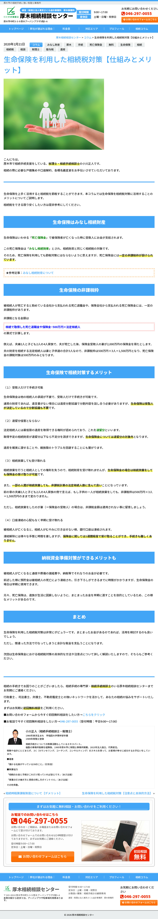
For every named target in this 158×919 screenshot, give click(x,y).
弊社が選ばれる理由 (41, 29)
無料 (111, 44)
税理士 (36, 49)
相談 (22, 49)
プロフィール (116, 29)
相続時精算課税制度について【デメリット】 (34, 793)
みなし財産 (53, 44)
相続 (139, 44)
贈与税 (50, 49)
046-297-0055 (136, 13)
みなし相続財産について (38, 273)
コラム (36, 44)
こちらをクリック (94, 715)
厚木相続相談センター (48, 13)
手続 (80, 44)
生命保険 (125, 44)
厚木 (68, 44)
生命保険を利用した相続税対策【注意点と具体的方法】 (117, 793)
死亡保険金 (96, 44)
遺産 (62, 49)
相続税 (10, 49)
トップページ (16, 29)
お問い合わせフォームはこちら (43, 856)
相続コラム (142, 29)
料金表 (66, 29)
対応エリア (91, 29)
